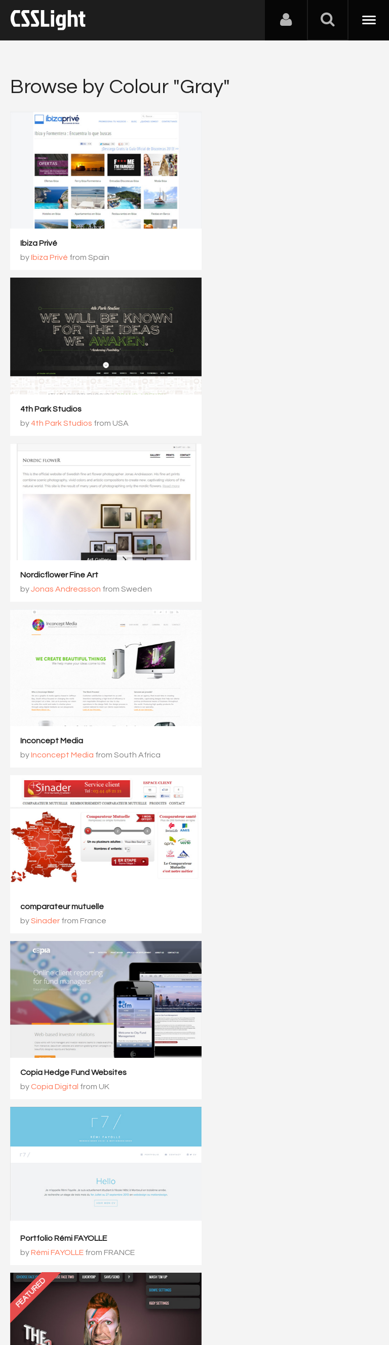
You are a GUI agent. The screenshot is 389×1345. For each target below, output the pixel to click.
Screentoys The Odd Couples (263, 714)
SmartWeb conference (251, 1032)
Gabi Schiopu (243, 1046)
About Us (30, 1295)
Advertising (126, 1295)
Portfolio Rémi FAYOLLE (63, 714)
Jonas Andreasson (66, 410)
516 (223, 1090)
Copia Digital (242, 569)
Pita (38, 887)
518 (299, 1090)
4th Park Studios (238, 237)
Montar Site (42, 873)
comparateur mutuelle (62, 555)
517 (261, 1090)
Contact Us (75, 1295)
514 (147, 1090)
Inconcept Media (239, 396)
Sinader (45, 569)
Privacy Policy (179, 1295)
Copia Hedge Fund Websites (261, 555)
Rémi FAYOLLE (57, 728)
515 (185, 1090)
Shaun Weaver (235, 873)
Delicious (37, 1019)
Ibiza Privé (38, 237)
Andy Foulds (241, 728)
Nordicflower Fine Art (59, 396)
